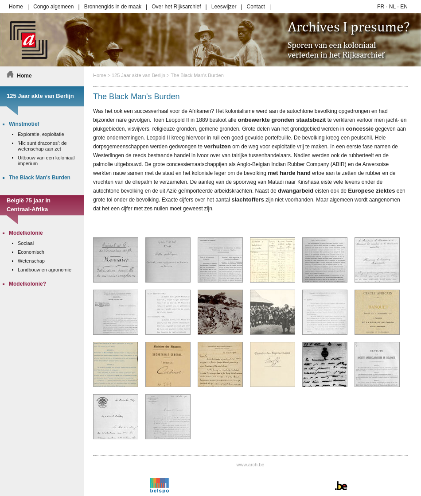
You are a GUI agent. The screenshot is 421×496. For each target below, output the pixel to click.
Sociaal (26, 243)
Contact (256, 7)
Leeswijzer (224, 7)
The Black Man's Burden (197, 75)
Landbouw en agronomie (44, 269)
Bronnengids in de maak (112, 7)
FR (380, 7)
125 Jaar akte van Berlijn (138, 75)
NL (392, 7)
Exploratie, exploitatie (41, 134)
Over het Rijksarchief (176, 7)
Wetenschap (31, 261)
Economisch (31, 252)
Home (16, 7)
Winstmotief (24, 124)
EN (404, 7)
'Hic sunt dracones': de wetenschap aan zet (42, 145)
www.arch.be (251, 464)
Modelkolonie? (27, 284)
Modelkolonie (26, 233)
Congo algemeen (53, 7)
